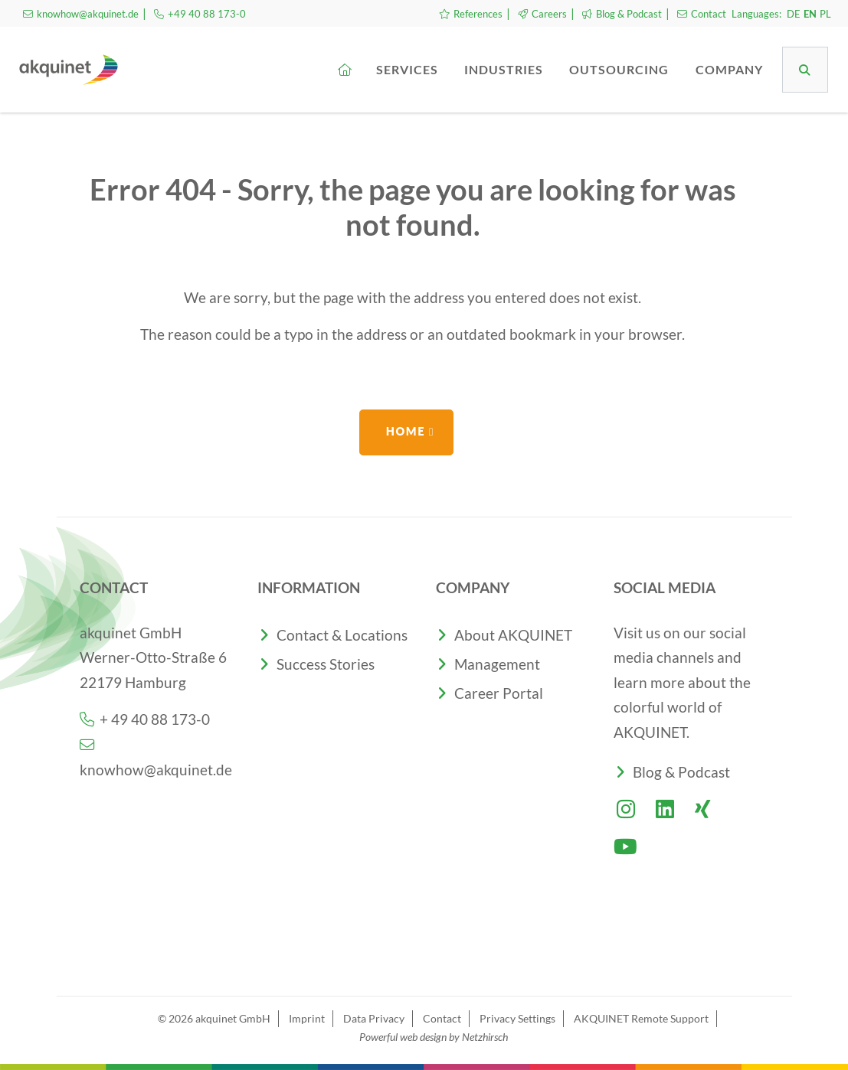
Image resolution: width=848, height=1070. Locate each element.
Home (405, 431)
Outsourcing (620, 69)
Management (497, 664)
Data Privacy (373, 1018)
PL (825, 14)
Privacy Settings (517, 1018)
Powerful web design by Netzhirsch (433, 1036)
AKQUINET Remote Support (641, 1018)
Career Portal (498, 693)
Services (408, 69)
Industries (505, 69)
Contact (701, 14)
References (471, 14)
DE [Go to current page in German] (794, 14)
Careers (542, 14)
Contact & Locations (342, 635)
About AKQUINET (513, 635)
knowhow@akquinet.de (81, 14)
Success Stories (326, 664)
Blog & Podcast (622, 14)
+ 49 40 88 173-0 (145, 719)
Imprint (307, 1018)
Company (731, 69)
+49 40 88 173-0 (200, 14)
